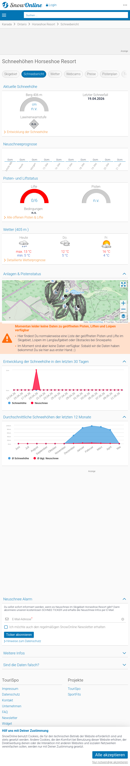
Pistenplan (109, 74)
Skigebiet (10, 74)
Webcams (73, 74)
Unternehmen (11, 706)
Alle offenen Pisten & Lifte (25, 217)
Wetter (55, 74)
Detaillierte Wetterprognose (26, 260)
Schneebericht (34, 74)
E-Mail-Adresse (22, 619)
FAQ (5, 712)
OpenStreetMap (96, 322)
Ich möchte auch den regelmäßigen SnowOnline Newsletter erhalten (57, 627)
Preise (91, 74)
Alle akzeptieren (110, 754)
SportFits (74, 694)
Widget (7, 724)
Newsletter (9, 718)
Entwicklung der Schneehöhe (27, 132)
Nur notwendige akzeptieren (110, 762)
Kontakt (7, 700)
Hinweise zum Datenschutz (23, 641)
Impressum (10, 689)
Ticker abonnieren (19, 635)
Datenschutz (11, 694)
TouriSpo (74, 689)
